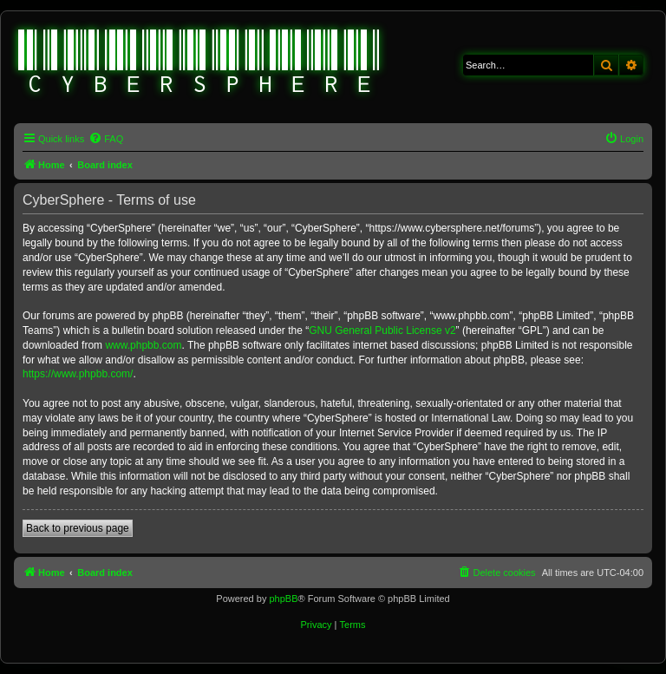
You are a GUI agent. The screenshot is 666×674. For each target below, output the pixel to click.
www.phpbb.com (143, 345)
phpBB (283, 598)
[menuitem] (105, 138)
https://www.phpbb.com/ (78, 374)
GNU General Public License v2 (382, 330)
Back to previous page (77, 528)
